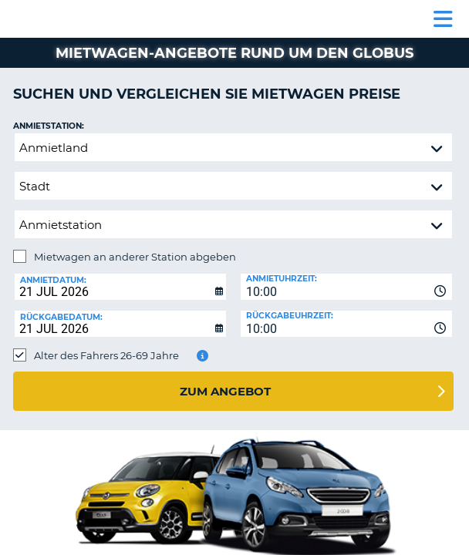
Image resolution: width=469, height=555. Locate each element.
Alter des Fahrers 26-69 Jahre (106, 355)
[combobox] (346, 287)
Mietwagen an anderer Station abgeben (135, 257)
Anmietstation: (48, 126)
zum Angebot (225, 391)
